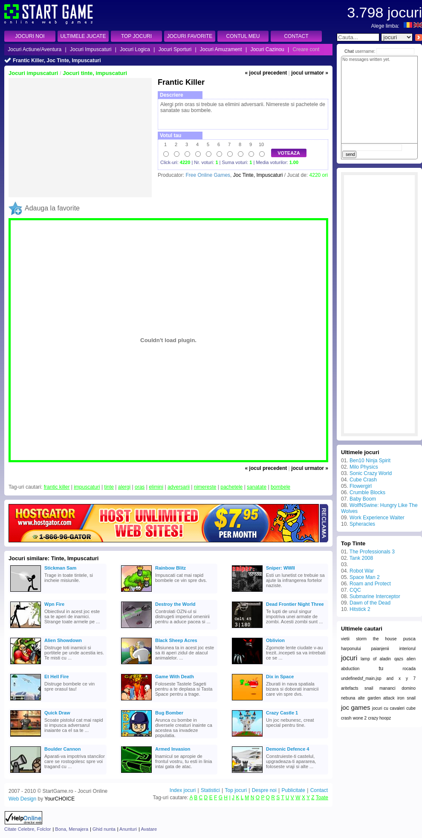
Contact (319, 790)
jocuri (349, 658)
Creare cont (306, 49)
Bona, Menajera (71, 829)
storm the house (376, 638)
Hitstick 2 (360, 609)
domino (409, 688)
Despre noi (264, 790)
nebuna (348, 698)
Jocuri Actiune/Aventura (34, 49)
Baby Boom (363, 499)
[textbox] (358, 37)
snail (368, 688)
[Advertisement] (80, 137)
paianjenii (380, 648)
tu (381, 668)
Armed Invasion (173, 749)
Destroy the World (175, 604)
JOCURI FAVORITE (189, 36)
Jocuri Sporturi (175, 49)
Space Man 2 (365, 577)
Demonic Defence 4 (287, 749)
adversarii (179, 487)
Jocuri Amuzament (221, 49)
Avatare (149, 829)
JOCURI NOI (29, 36)
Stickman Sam (60, 567)
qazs (398, 659)
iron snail (406, 698)
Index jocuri (183, 790)
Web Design (22, 799)
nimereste (205, 487)
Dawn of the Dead (370, 603)
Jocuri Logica (135, 49)
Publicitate (293, 790)
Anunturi (128, 829)
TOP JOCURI (136, 36)
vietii (345, 638)
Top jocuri (235, 790)
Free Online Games (207, 175)
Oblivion (275, 640)
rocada (409, 668)
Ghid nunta (104, 829)
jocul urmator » (309, 73)
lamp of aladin (376, 659)
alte (361, 698)
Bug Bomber (169, 712)
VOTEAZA (288, 153)
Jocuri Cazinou (267, 49)
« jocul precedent (266, 73)
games (360, 707)
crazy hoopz (379, 718)
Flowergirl (361, 486)
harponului (351, 648)
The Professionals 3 (372, 552)
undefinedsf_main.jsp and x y (374, 678)
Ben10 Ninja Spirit (370, 461)
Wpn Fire (54, 604)
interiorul (407, 648)
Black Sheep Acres (176, 640)
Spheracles (362, 524)
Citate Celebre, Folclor (27, 829)
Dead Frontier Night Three (295, 604)
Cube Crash (363, 480)
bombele (280, 487)
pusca (409, 638)
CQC (355, 590)
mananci (387, 688)
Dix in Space (280, 676)
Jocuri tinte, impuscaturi (95, 73)
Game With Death (174, 676)
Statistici (210, 790)
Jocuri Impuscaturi (90, 49)
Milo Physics (364, 467)
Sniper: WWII (280, 567)
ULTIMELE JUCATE (83, 36)
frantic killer (57, 487)
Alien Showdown (63, 640)
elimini (156, 487)
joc (345, 707)
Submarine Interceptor (375, 596)
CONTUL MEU (243, 36)
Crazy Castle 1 (282, 712)
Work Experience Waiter (377, 518)
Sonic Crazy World (371, 473)
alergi (124, 487)
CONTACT (296, 36)
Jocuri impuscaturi (33, 73)
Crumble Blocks (367, 492)
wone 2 (360, 718)
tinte (109, 487)
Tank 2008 (361, 558)
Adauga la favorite (52, 208)
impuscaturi (87, 487)
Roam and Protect (370, 584)
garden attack (381, 698)
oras (140, 487)
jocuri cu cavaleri (388, 708)
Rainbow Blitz (170, 567)
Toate (322, 798)
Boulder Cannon (62, 749)
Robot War (362, 571)
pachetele (231, 487)
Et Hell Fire (56, 676)
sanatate (256, 487)
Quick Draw (57, 712)
